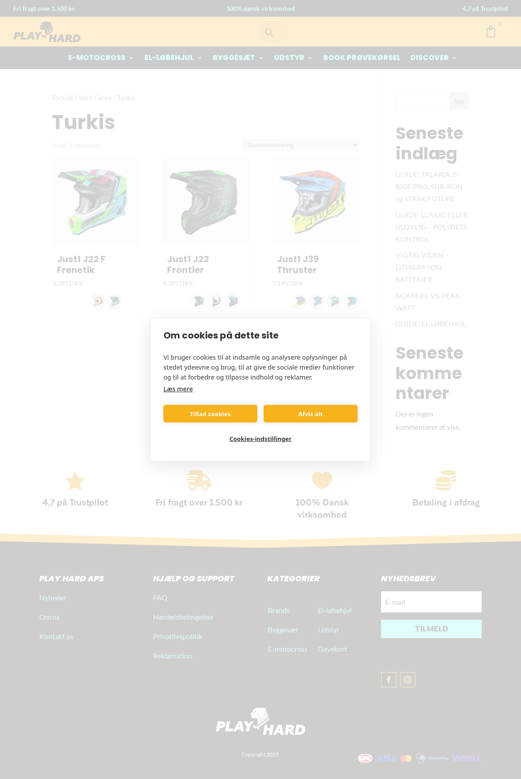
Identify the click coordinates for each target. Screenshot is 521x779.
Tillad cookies (210, 414)
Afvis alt (310, 414)
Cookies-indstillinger (260, 439)
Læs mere (178, 389)
